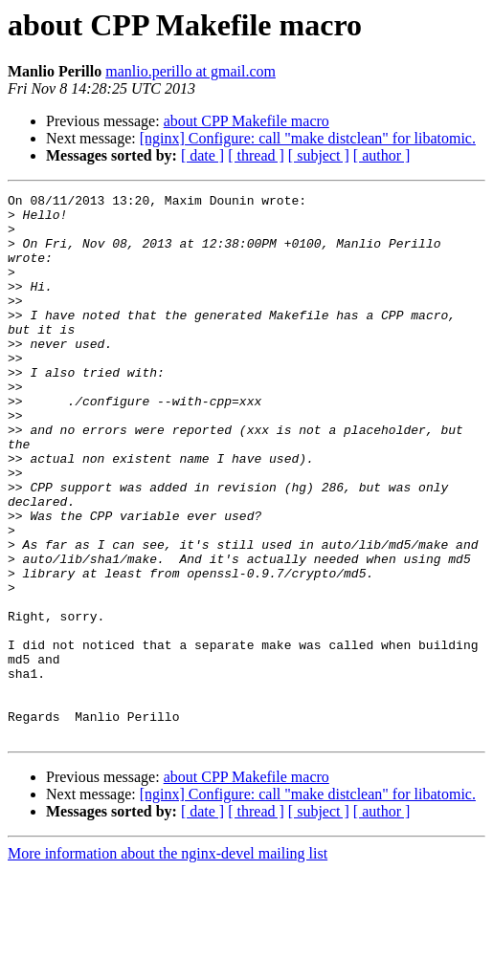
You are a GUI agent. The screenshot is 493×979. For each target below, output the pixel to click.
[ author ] (382, 155)
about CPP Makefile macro (246, 121)
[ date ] (202, 155)
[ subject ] (318, 155)
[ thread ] (256, 155)
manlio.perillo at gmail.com (190, 71)
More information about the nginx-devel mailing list (167, 962)
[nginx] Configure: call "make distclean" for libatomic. (308, 138)
